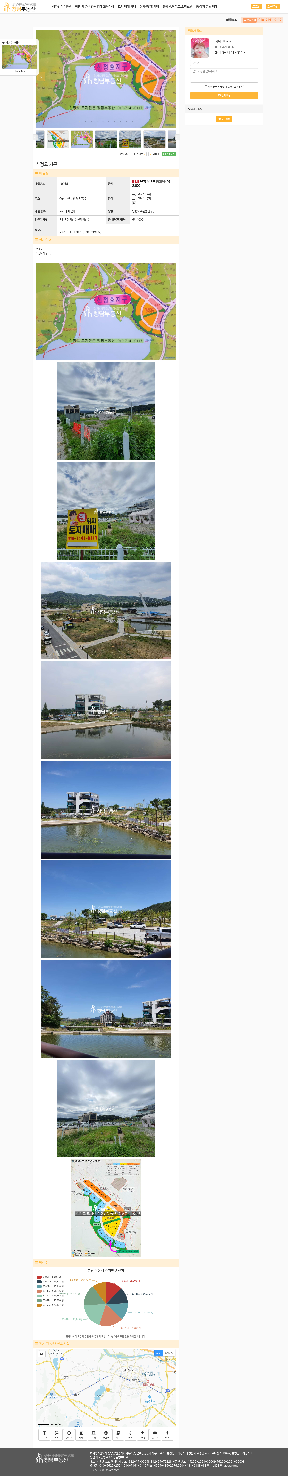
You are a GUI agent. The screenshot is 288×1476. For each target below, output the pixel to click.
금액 (110, 184)
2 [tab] (85, 122)
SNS (125, 154)
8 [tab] (121, 122)
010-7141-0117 (231, 53)
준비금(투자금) (117, 219)
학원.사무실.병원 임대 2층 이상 (94, 7)
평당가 (38, 230)
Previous (39, 77)
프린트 (139, 154)
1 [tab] (79, 122)
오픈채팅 (224, 119)
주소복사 (169, 154)
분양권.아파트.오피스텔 (177, 7)
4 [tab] (97, 122)
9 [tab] (126, 122)
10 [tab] (132, 122)
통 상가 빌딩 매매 (206, 7)
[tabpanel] (106, 79)
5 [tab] (103, 122)
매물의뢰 (231, 20)
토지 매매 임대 (127, 7)
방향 (110, 211)
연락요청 (224, 95)
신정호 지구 (19, 59)
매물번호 (40, 184)
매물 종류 (40, 211)
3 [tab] (91, 122)
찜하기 (154, 154)
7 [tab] (115, 122)
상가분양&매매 (149, 7)
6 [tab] (109, 122)
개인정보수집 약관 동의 (218, 87)
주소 (37, 198)
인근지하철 (41, 219)
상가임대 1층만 (61, 7)
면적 (110, 198)
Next (169, 77)
